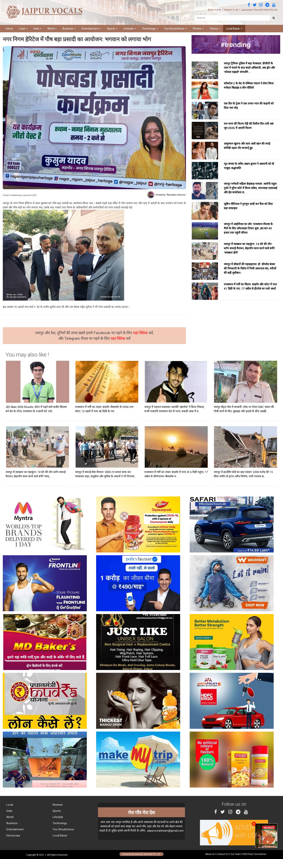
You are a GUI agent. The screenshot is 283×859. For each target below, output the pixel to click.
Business (69, 28)
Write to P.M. (215, 10)
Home (9, 28)
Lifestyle (129, 28)
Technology (150, 28)
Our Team (236, 854)
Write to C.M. (231, 10)
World (52, 28)
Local (23, 28)
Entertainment (91, 28)
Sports (112, 28)
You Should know (63, 829)
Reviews (57, 804)
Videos (215, 28)
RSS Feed (248, 854)
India (37, 28)
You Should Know (175, 28)
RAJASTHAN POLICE (265, 10)
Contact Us (222, 854)
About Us (210, 854)
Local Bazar (234, 28)
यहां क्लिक (141, 333)
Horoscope (13, 835)
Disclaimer (260, 854)
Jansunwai (246, 10)
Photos (198, 28)
